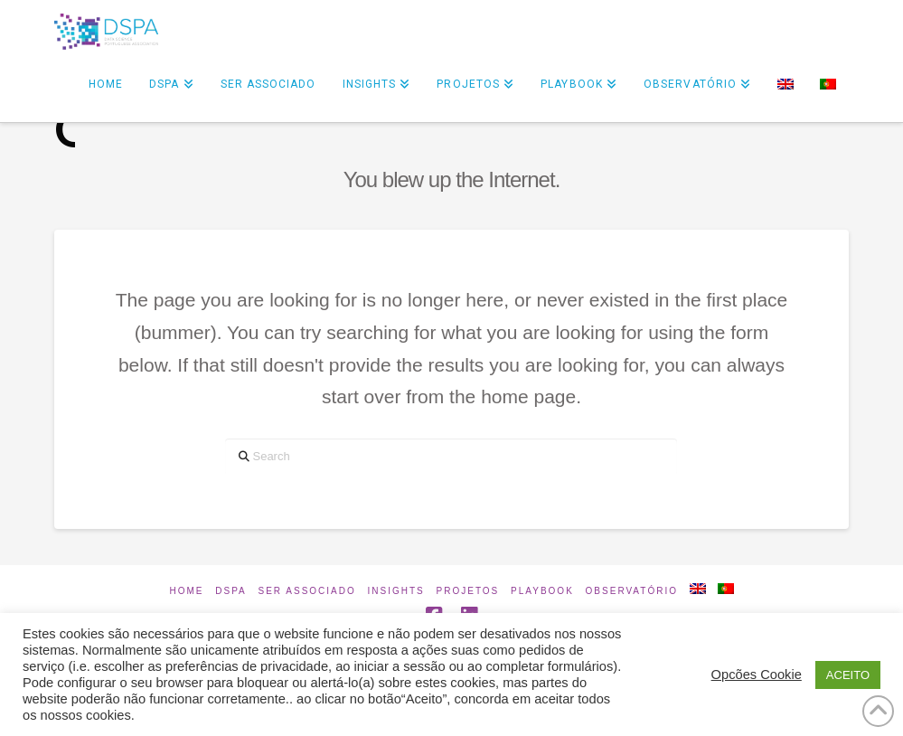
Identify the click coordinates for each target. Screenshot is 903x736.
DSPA (231, 591)
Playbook (542, 591)
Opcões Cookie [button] (756, 674)
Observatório (632, 591)
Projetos (468, 591)
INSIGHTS (396, 591)
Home (186, 591)
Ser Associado (307, 591)
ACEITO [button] (848, 675)
